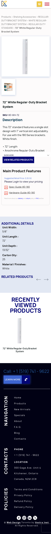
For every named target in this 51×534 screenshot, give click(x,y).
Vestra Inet (42, 522)
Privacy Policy (23, 495)
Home (17, 397)
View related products (18, 159)
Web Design (14, 522)
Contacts (20, 438)
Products (6, 16)
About (18, 421)
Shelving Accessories (24, 16)
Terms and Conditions (28, 489)
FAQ (37, 198)
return (28, 198)
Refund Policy (23, 501)
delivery (20, 198)
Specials (19, 415)
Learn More (13, 379)
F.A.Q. (17, 427)
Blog (17, 432)
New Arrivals (22, 409)
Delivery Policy (23, 507)
